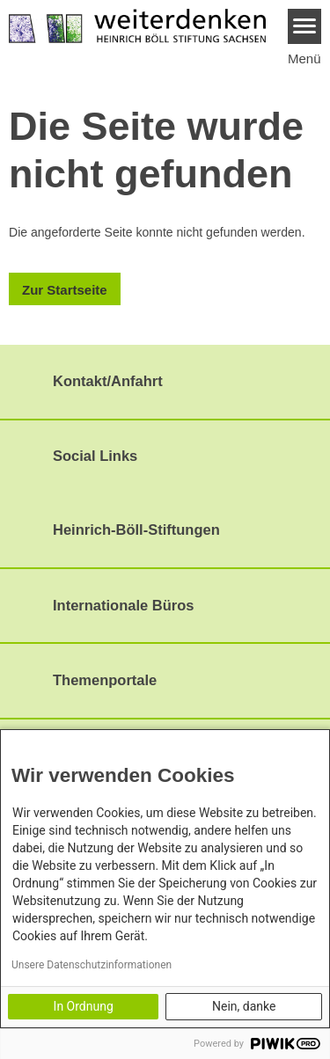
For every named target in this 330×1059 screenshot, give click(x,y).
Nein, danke (243, 1006)
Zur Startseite (64, 289)
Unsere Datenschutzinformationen (91, 965)
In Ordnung (84, 1006)
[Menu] (305, 26)
